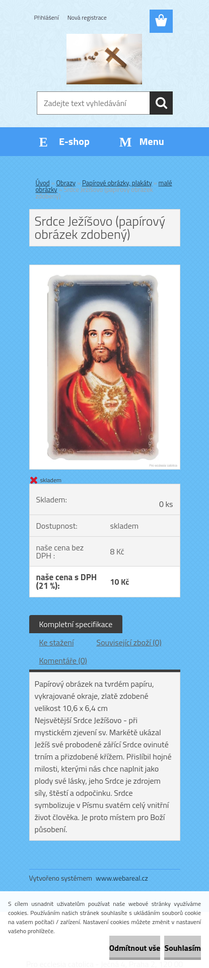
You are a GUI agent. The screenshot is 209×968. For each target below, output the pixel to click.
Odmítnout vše (135, 948)
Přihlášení (46, 17)
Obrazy (66, 183)
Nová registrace (87, 17)
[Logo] (104, 59)
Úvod (43, 183)
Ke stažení (56, 642)
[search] (161, 103)
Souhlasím (182, 948)
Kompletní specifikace (76, 624)
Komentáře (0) (63, 660)
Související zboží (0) (128, 642)
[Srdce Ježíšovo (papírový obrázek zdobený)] (105, 269)
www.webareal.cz (122, 878)
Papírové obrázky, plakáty (117, 183)
